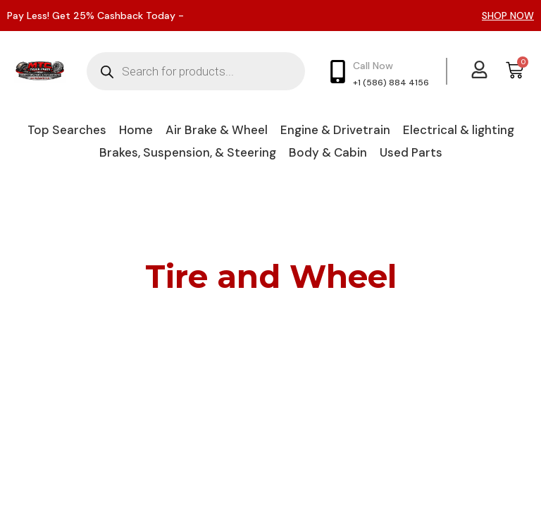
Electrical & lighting (458, 130)
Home (136, 130)
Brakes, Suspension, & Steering (187, 152)
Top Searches (66, 130)
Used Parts (411, 152)
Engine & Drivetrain (335, 130)
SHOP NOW (508, 15)
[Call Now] (337, 71)
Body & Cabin (328, 152)
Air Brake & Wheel (217, 130)
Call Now (373, 65)
